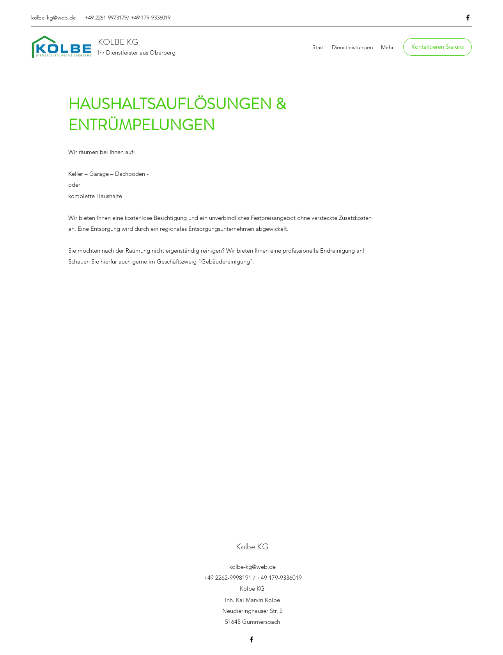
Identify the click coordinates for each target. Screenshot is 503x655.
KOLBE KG (118, 42)
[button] (437, 47)
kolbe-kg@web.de (53, 17)
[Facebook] (468, 17)
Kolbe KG (252, 546)
